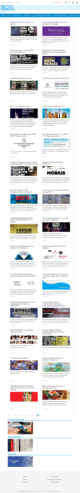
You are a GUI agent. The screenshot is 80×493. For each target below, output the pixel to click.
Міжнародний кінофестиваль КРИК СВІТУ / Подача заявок (23, 135)
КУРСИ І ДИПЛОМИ (54, 476)
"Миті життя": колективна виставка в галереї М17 (55, 191)
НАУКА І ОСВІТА (25, 482)
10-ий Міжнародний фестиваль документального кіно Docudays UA (23, 275)
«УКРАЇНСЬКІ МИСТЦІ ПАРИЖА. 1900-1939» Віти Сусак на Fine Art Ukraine (22, 388)
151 (33, 415)
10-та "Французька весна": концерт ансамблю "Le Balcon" (55, 219)
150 (28, 415)
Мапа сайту (18, 2)
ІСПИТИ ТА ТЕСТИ (17, 15)
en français (58, 2)
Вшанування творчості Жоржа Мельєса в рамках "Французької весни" (54, 52)
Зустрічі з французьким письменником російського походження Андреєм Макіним (53, 304)
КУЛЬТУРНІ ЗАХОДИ (73, 15)
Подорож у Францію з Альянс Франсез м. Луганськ (53, 359)
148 (19, 415)
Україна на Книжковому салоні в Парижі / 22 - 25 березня (22, 247)
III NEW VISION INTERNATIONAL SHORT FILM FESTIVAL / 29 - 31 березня (21, 220)
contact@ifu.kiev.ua (56, 491)
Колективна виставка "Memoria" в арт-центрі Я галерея (55, 23)
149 (24, 415)
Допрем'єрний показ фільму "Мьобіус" (52, 163)
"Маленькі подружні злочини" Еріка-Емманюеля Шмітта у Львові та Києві (24, 163)
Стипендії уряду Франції (19, 358)
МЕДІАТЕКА (27, 15)
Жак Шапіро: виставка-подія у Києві (55, 78)
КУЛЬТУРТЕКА (12, 454)
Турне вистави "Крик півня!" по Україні (22, 23)
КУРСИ (9, 15)
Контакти (3, 2)
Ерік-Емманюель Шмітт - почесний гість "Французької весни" (55, 135)
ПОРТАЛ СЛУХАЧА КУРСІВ (16, 419)
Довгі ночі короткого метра (20, 106)
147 (14, 415)
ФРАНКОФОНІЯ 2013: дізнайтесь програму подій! (22, 331)
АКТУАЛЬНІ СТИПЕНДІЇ (60, 15)
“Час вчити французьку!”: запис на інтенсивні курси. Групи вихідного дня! (55, 276)
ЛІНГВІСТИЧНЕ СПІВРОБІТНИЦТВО (42, 15)
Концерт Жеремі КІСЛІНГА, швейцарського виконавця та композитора (53, 332)
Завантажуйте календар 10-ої (53, 106)
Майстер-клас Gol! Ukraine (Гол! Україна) (54, 247)
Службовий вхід (11, 2)
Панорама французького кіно (21, 78)
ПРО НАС (3, 15)
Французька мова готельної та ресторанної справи (53, 387)
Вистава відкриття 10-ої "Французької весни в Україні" (21, 191)
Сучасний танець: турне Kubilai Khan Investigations (22, 51)
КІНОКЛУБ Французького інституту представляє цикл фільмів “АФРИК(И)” (23, 304)
